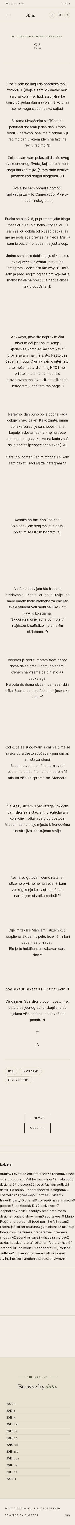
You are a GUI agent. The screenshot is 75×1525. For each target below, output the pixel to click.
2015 (12, 1438)
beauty (34, 1211)
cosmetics (9, 1195)
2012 (12, 1458)
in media (68, 1200)
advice (17, 1243)
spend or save (28, 1237)
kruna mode (23, 1248)
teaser (17, 1259)
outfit (6, 1174)
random (59, 1174)
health (67, 1243)
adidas (5, 1243)
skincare (58, 1253)
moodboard (43, 1248)
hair (56, 1200)
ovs (13, 1232)
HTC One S (50, 989)
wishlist (19, 1190)
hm (45, 1211)
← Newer (37, 1117)
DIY (36, 1206)
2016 (11, 1431)
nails (23, 1211)
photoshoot (38, 1190)
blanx (28, 1243)
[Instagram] (52, 15)
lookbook (23, 1206)
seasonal (42, 1253)
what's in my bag (55, 1237)
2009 (11, 1479)
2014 (12, 1444)
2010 (12, 1472)
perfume (25, 1232)
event (20, 1174)
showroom (34, 1216)
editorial (41, 1243)
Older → (37, 1127)
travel (5, 1200)
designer (8, 1184)
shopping (8, 1237)
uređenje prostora (38, 1259)
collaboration (39, 1174)
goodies (7, 1206)
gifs (53, 1222)
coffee (45, 1195)
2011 (12, 1465)
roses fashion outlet (52, 1184)
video (57, 1195)
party (18, 1200)
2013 (12, 1451)
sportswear (54, 1216)
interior (6, 1248)
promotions (25, 1253)
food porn (40, 1222)
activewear (50, 1206)
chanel (31, 1200)
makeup (65, 1179)
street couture (28, 1227)
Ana (30, 15)
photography (18, 1080)
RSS (67, 1515)
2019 (11, 1410)
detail (5, 1190)
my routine (62, 1248)
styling (5, 1259)
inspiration (9, 1211)
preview (60, 1232)
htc (11, 1071)
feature (55, 1243)
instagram (30, 1071)
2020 (11, 1404)
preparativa (43, 1232)
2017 (11, 1424)
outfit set (7, 1253)
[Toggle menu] (8, 15)
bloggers (26, 1184)
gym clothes (51, 1227)
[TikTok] (67, 15)
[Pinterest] (60, 15)
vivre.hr (60, 1259)
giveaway (29, 1195)
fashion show (44, 1179)
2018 (11, 1417)
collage (44, 1200)
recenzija (7, 1227)
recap (63, 1222)
